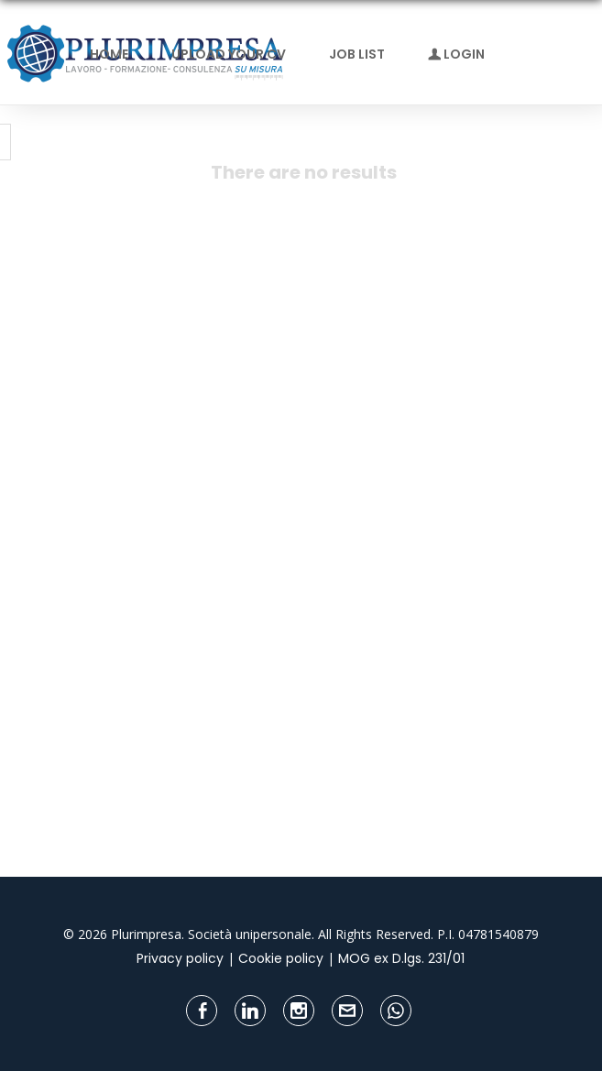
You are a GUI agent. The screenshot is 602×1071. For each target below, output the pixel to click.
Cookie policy (280, 958)
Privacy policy (180, 958)
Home (109, 54)
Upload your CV (228, 54)
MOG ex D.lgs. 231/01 (401, 958)
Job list (357, 54)
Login (456, 54)
